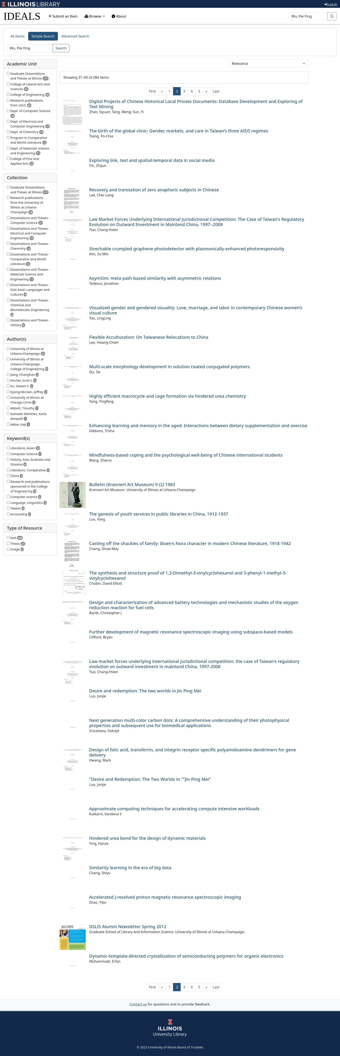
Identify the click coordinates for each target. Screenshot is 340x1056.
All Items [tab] (17, 36)
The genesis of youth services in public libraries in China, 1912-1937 (158, 514)
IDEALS (22, 16)
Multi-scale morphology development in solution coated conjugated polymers (169, 366)
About (119, 16)
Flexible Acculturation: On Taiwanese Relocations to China (148, 337)
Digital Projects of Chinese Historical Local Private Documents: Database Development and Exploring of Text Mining (195, 103)
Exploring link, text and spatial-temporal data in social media (151, 160)
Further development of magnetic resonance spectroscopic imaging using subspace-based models (191, 632)
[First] (152, 91)
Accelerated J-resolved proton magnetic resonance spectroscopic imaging (165, 897)
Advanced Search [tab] (75, 36)
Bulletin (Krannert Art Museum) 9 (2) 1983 (132, 484)
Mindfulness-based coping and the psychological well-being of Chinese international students (186, 455)
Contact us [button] (138, 1004)
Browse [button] (93, 16)
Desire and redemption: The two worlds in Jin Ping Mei (145, 691)
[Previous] (162, 91)
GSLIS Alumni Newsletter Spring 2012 (127, 926)
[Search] (308, 16)
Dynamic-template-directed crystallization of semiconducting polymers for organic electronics (186, 956)
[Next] (206, 91)
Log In (330, 4)
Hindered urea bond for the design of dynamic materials (147, 838)
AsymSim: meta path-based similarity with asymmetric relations (155, 278)
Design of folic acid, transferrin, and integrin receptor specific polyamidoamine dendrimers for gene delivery (192, 752)
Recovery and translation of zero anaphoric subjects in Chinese (154, 190)
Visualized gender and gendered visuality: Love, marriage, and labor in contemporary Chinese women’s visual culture (195, 310)
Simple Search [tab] (43, 36)
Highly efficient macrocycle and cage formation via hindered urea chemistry (167, 396)
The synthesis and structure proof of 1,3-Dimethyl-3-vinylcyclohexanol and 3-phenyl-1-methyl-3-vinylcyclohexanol (187, 575)
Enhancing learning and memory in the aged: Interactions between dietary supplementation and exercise (198, 425)
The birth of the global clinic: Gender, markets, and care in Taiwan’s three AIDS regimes (178, 131)
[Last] (216, 91)
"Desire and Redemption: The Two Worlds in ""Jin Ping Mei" (150, 779)
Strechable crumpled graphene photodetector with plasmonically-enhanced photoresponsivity (186, 249)
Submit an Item (63, 16)
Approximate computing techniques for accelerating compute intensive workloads (174, 809)
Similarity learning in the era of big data (130, 868)
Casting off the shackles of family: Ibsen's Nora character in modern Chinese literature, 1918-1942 (190, 543)
